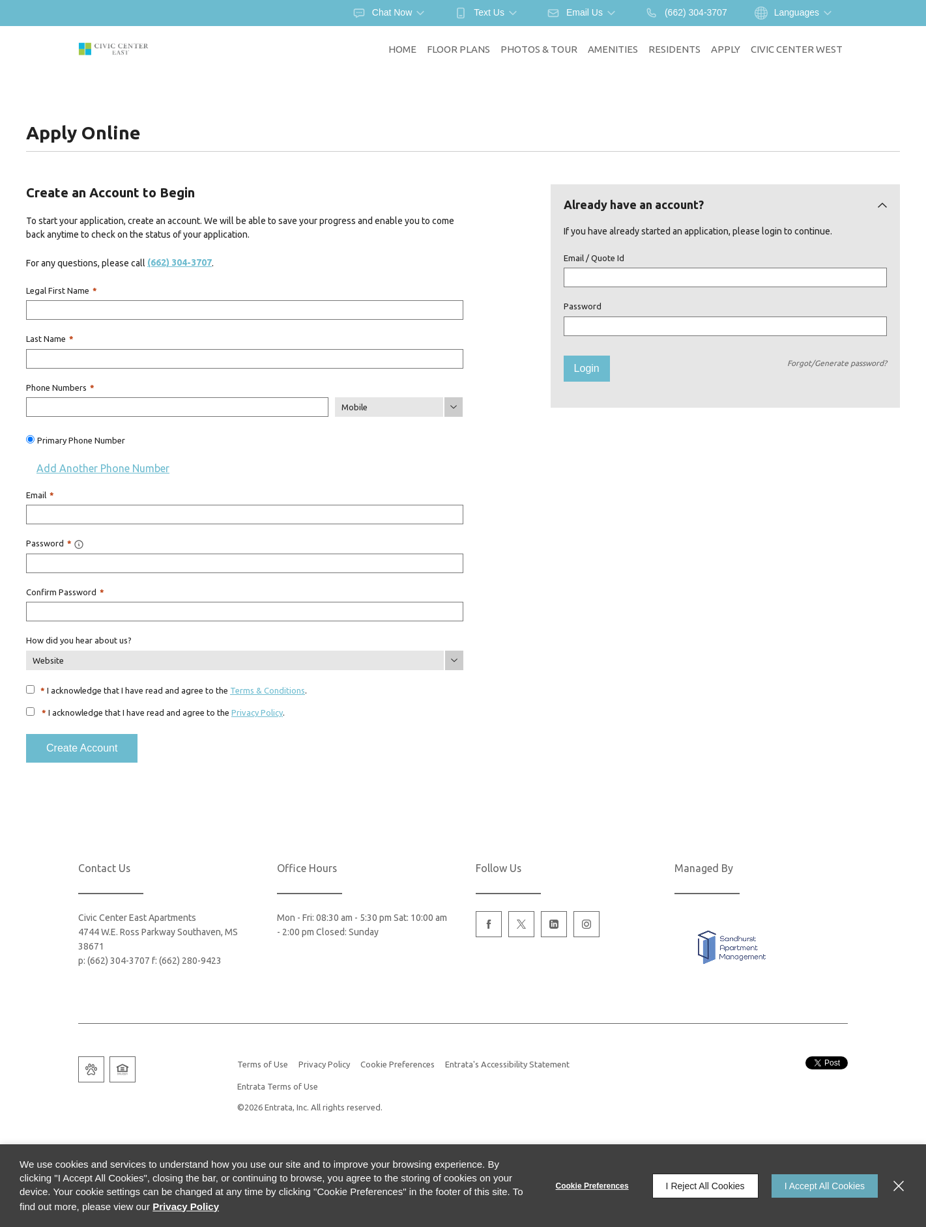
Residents (674, 49)
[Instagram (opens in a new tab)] (586, 924)
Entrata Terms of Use (277, 1086)
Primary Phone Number (81, 440)
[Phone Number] (177, 407)
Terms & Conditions (267, 690)
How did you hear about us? (79, 640)
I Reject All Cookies (705, 1186)
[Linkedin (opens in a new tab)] (554, 924)
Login (587, 368)
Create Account (81, 748)
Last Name (50, 338)
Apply (725, 49)
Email (40, 495)
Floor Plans (458, 49)
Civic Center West (797, 49)
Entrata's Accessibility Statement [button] (507, 1064)
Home (402, 49)
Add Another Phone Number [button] (97, 468)
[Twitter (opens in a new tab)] (521, 924)
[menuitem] (402, 49)
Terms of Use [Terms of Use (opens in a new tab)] (262, 1064)
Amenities (613, 49)
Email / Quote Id (594, 257)
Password (582, 306)
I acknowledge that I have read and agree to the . (173, 690)
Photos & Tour (538, 49)
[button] (390, 13)
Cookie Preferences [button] (397, 1064)
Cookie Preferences (592, 1186)
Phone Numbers (60, 387)
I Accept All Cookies (825, 1186)
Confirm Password (65, 592)
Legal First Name (61, 290)
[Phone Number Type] (399, 407)
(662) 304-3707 (179, 262)
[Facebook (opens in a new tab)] (489, 924)
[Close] (898, 1186)
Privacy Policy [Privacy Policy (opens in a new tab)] (257, 712)
